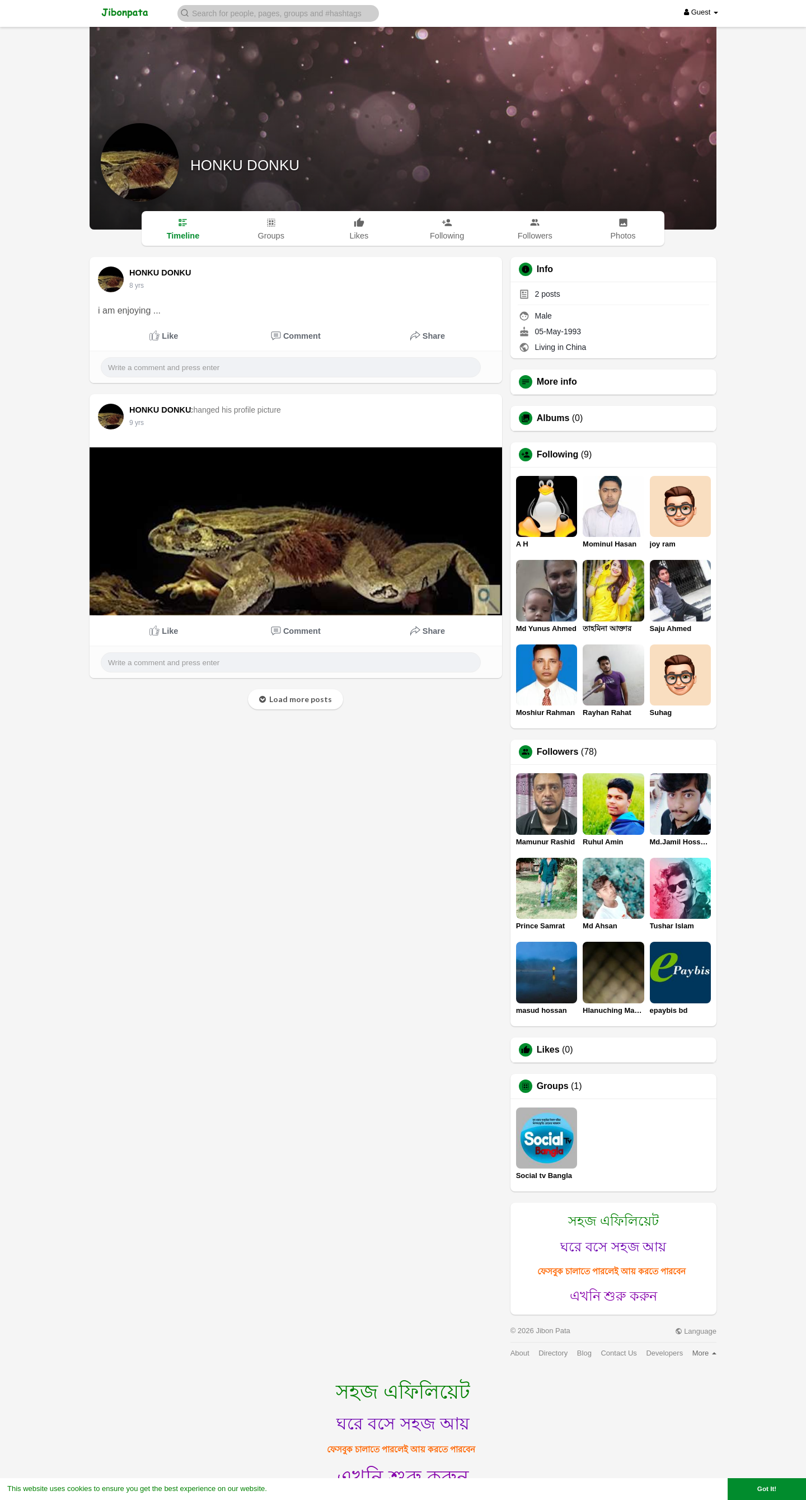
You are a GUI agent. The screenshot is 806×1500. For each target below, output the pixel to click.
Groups (553, 1086)
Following (558, 454)
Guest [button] (701, 12)
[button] (278, 12)
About (519, 1353)
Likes (548, 1049)
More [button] (704, 1353)
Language (695, 1331)
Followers (558, 751)
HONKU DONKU (244, 165)
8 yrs (136, 285)
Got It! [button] (766, 1488)
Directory (553, 1353)
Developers (664, 1353)
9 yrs (136, 423)
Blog (584, 1353)
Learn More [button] (288, 1488)
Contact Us (618, 1353)
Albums (553, 418)
